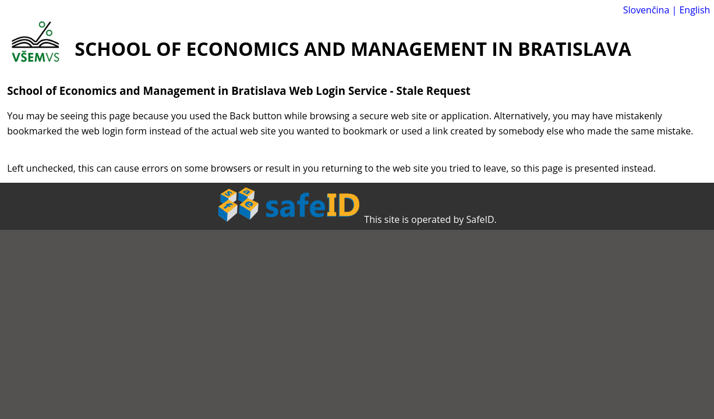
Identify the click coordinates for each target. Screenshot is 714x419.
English (694, 9)
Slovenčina (646, 9)
